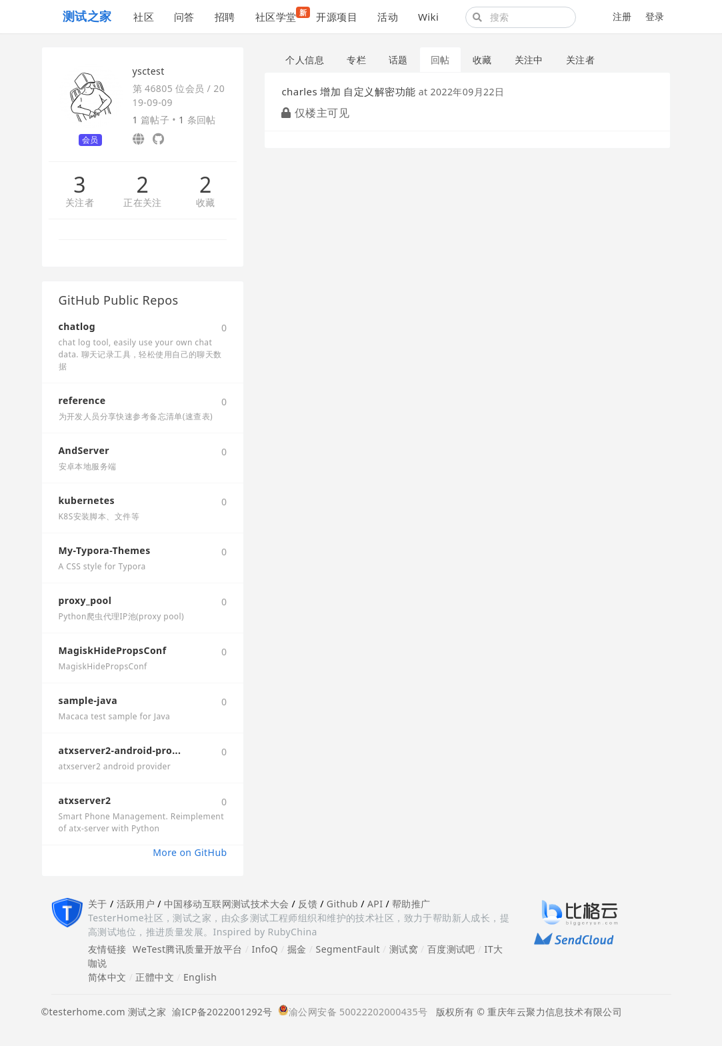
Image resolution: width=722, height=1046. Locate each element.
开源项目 (336, 16)
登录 (655, 16)
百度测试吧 (451, 949)
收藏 (205, 203)
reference (82, 400)
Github (342, 903)
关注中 (529, 59)
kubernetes (87, 500)
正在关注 (142, 203)
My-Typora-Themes (105, 550)
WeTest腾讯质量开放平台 (188, 949)
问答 (184, 16)
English (200, 977)
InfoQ (264, 949)
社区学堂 (281, 15)
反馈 (307, 903)
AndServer (84, 450)
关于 (97, 903)
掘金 (297, 949)
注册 (622, 16)
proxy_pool (85, 600)
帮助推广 (411, 903)
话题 (398, 59)
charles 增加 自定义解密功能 (348, 91)
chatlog (77, 326)
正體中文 (154, 977)
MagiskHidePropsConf (113, 650)
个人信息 (304, 59)
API (375, 903)
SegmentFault (348, 949)
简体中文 (107, 977)
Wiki (428, 16)
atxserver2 (85, 800)
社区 (143, 16)
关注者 (79, 203)
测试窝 (403, 949)
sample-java (88, 700)
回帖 (440, 59)
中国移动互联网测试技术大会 (226, 903)
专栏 (356, 59)
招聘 (225, 16)
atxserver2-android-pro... (120, 750)
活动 (387, 16)
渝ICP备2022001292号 (220, 1011)
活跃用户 (136, 903)
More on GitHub (190, 852)
